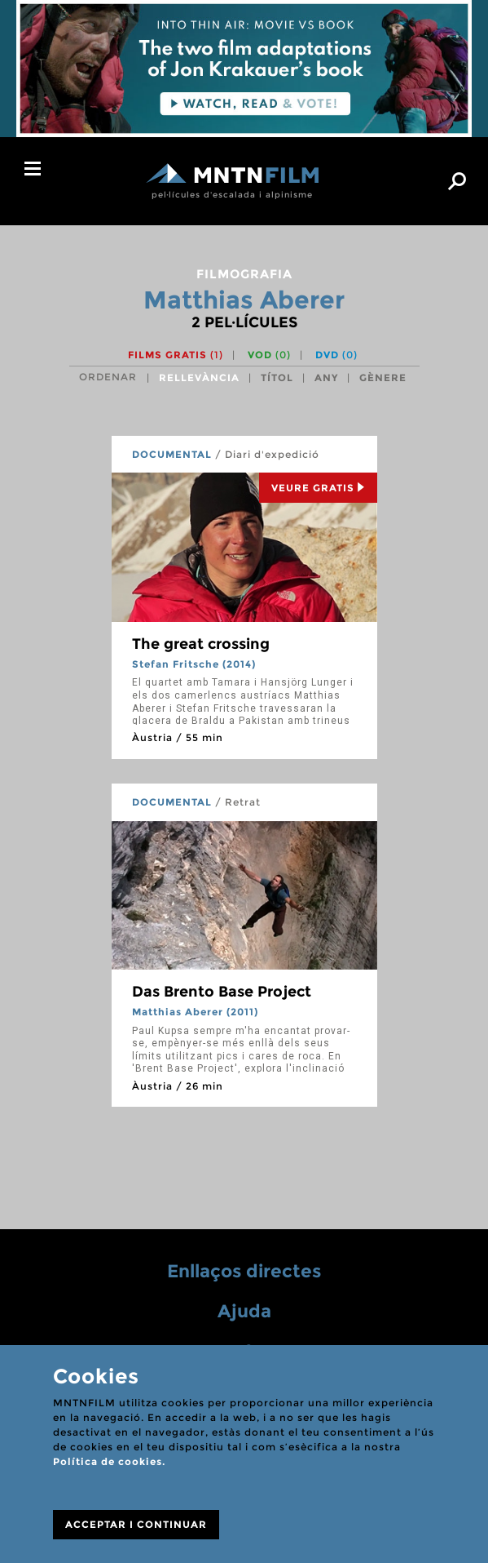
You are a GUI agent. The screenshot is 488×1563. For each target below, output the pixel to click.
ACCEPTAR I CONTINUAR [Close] (136, 1524)
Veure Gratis (318, 488)
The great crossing (201, 644)
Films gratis (175, 355)
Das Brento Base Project (221, 992)
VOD (269, 355)
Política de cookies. (109, 1461)
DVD (336, 355)
